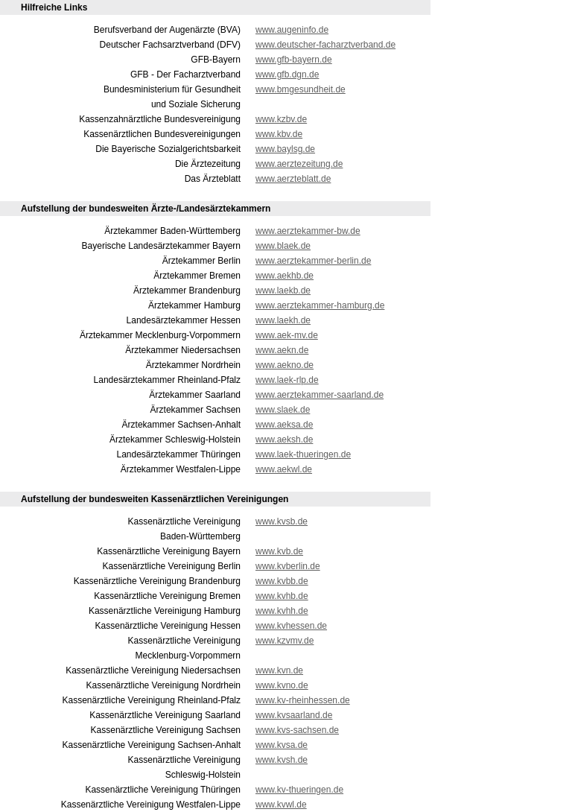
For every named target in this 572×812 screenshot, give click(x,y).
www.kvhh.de (281, 611)
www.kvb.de (279, 551)
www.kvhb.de (281, 596)
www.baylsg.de (285, 149)
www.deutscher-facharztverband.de (325, 44)
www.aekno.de (284, 365)
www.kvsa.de (281, 745)
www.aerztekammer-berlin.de (313, 261)
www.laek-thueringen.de (303, 454)
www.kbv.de (278, 134)
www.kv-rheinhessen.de (302, 700)
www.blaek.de (283, 246)
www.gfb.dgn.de (287, 74)
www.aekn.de (281, 350)
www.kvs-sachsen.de (297, 730)
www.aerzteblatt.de (293, 179)
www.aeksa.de (284, 424)
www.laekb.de (283, 290)
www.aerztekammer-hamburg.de (319, 305)
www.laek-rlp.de (287, 380)
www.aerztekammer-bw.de (307, 231)
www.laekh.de (283, 320)
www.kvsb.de (281, 521)
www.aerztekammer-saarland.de (319, 395)
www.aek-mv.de (286, 335)
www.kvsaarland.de (293, 715)
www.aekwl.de (283, 469)
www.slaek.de (282, 410)
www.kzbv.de (281, 119)
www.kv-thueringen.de (299, 789)
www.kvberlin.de (287, 566)
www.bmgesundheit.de (300, 89)
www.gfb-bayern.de (293, 59)
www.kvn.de (279, 670)
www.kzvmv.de (284, 640)
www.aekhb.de (284, 275)
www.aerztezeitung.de (299, 164)
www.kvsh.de (281, 760)
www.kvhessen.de (291, 626)
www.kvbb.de (281, 581)
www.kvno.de (281, 685)
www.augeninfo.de (291, 30)
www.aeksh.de (284, 439)
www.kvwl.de (281, 804)
